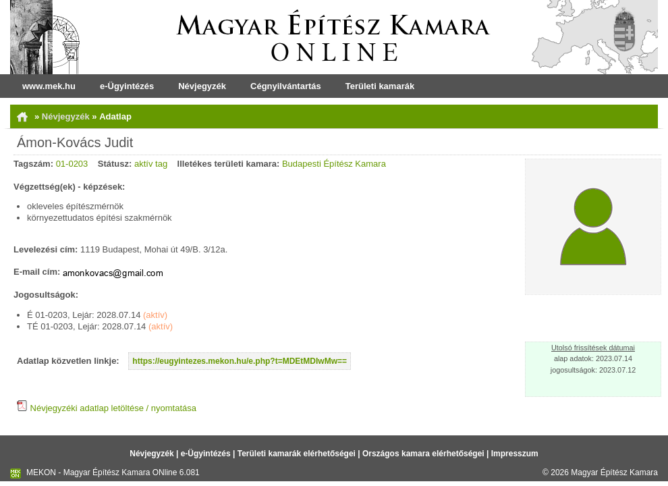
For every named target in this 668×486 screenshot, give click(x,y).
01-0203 (72, 164)
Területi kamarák (379, 86)
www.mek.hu (49, 86)
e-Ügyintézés (127, 86)
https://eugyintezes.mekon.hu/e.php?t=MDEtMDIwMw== (239, 361)
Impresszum (514, 453)
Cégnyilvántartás (285, 86)
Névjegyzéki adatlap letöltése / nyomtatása (106, 408)
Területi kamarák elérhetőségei (297, 453)
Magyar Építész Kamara (614, 472)
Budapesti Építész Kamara (334, 164)
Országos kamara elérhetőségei (423, 453)
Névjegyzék (202, 86)
